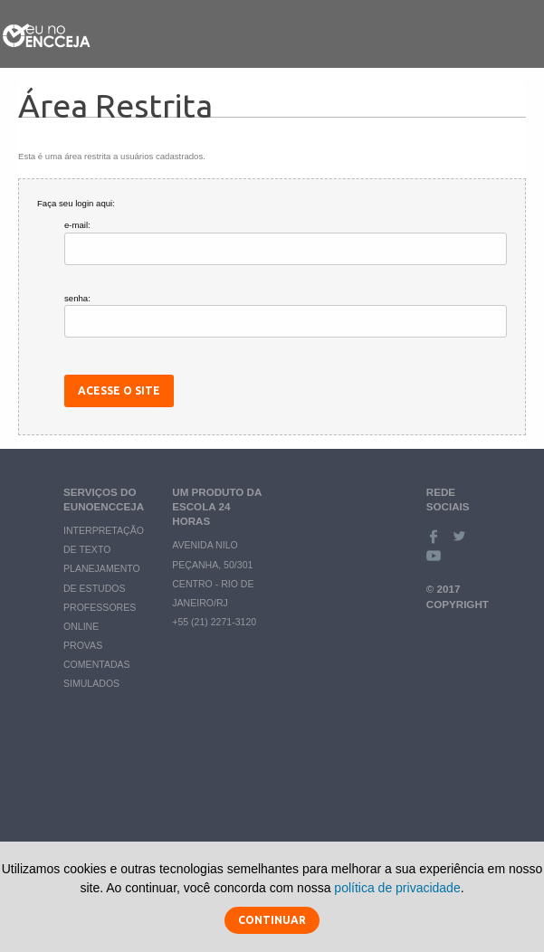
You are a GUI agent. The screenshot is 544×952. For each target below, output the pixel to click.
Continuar (272, 920)
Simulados (91, 683)
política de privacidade (397, 888)
